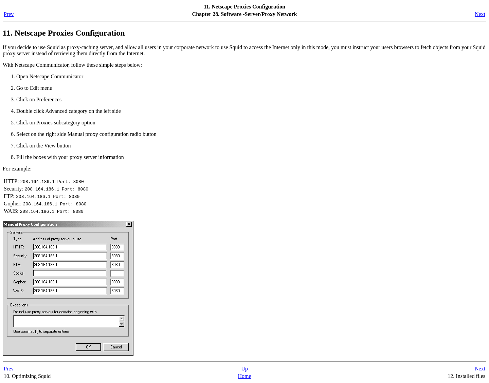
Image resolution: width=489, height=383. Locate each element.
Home (244, 376)
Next (480, 14)
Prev (9, 14)
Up (244, 368)
